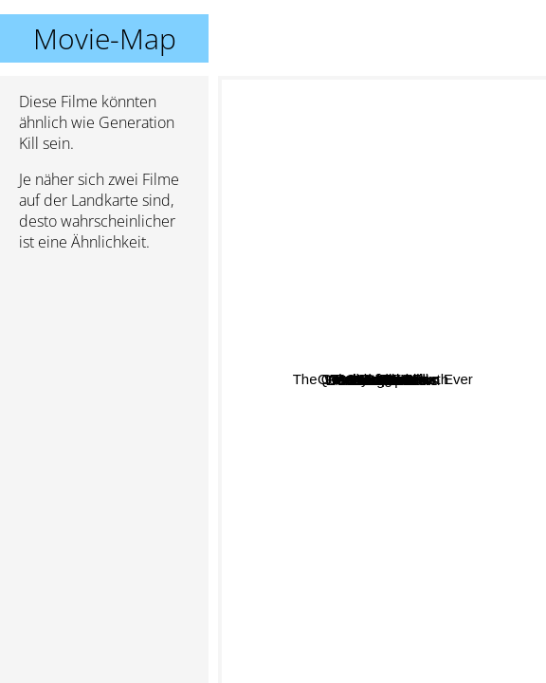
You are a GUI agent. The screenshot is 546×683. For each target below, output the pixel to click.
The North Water (413, 285)
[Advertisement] (104, 367)
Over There (300, 288)
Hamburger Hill (327, 255)
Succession (350, 347)
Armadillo (360, 670)
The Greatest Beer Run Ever (407, 99)
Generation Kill (382, 380)
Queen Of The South (424, 367)
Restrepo (345, 645)
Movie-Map (104, 38)
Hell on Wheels (417, 310)
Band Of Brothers (448, 440)
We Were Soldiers (315, 393)
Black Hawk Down (456, 382)
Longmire (419, 399)
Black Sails (381, 466)
